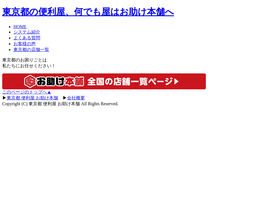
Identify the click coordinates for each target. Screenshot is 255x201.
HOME (20, 26)
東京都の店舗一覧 (31, 49)
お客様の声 (24, 43)
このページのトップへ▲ (26, 92)
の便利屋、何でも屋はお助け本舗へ (88, 12)
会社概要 (76, 97)
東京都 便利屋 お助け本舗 (32, 97)
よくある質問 (26, 37)
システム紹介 (26, 32)
